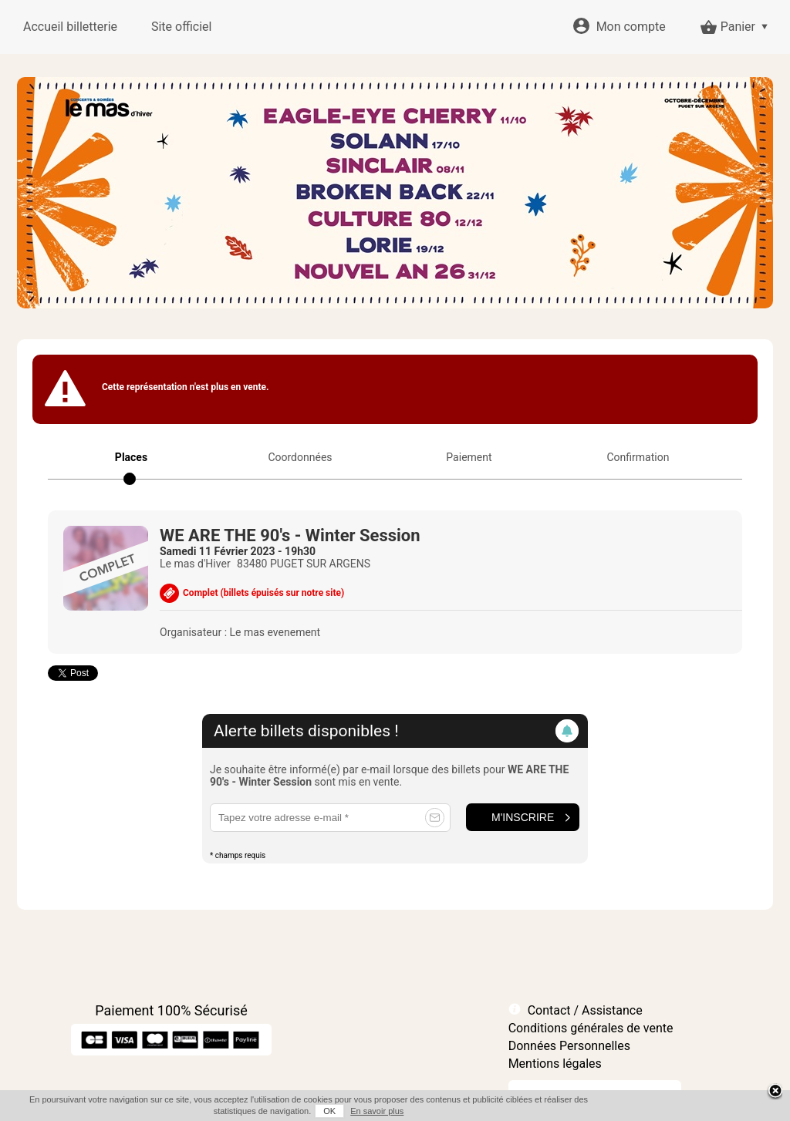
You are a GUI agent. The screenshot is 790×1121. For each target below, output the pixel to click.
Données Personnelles (569, 1046)
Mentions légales (555, 1063)
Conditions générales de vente (591, 1028)
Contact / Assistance (585, 1010)
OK (329, 1111)
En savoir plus (376, 1111)
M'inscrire (522, 817)
